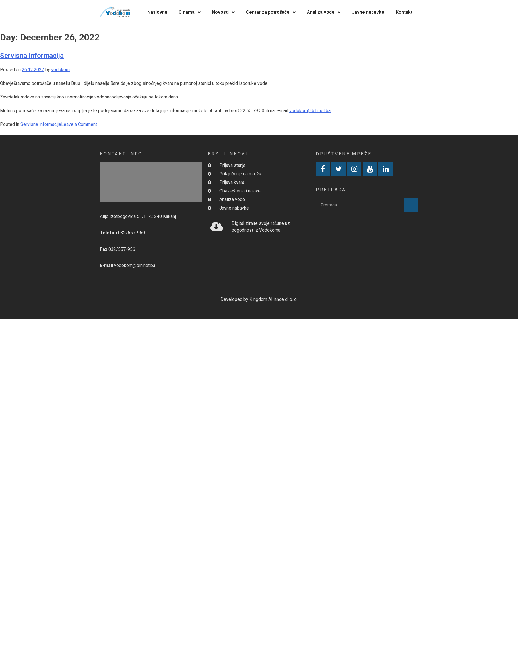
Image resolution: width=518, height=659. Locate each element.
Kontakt (404, 12)
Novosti (223, 12)
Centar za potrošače (271, 12)
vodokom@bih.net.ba (310, 110)
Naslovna (157, 12)
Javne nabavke (368, 12)
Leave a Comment (79, 124)
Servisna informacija (32, 55)
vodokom (60, 69)
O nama (190, 12)
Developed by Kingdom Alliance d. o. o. (259, 299)
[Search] (411, 205)
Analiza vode (323, 12)
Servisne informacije (40, 124)
